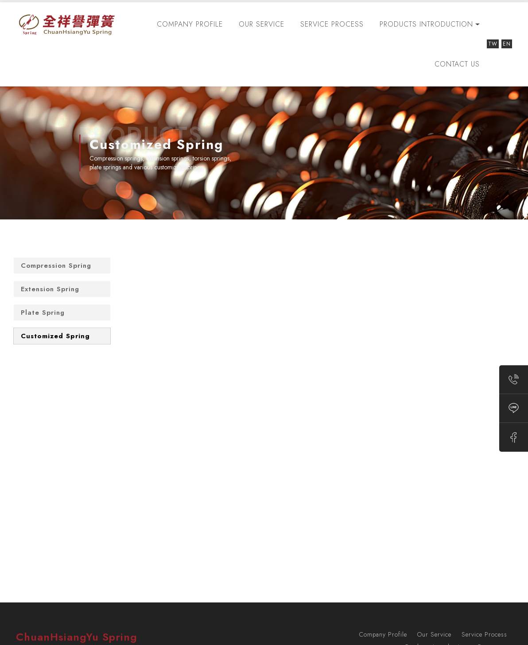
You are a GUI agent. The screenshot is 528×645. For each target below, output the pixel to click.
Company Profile (190, 24)
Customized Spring (55, 336)
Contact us (457, 64)
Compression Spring (56, 265)
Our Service (261, 24)
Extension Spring (50, 289)
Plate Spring (43, 312)
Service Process (332, 24)
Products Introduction (426, 24)
